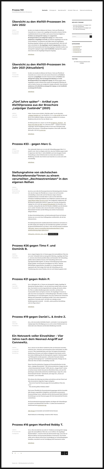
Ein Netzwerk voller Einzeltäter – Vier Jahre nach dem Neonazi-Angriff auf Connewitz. (37, 339)
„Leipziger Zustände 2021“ (34, 115)
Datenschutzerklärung (86, 10)
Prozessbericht (15, 33)
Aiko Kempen (31, 411)
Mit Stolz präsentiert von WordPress (26, 463)
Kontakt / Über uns (73, 10)
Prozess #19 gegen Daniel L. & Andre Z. (39, 316)
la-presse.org (42, 130)
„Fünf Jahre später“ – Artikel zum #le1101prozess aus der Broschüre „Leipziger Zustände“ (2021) (35, 105)
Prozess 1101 (18, 10)
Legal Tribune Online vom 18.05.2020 (38, 200)
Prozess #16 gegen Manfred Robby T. (37, 424)
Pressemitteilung (16, 191)
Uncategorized (15, 351)
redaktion (14, 30)
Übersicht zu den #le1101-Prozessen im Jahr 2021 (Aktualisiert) (38, 66)
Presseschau (14, 117)
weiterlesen (31, 54)
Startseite (45, 10)
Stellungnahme (15, 192)
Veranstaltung (15, 353)
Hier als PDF (57, 115)
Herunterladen (53, 234)
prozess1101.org (42, 405)
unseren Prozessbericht (49, 204)
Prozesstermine (76, 50)
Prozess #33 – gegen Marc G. (32, 144)
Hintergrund (52, 10)
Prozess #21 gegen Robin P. (31, 279)
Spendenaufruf (62, 10)
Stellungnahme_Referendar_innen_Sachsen (37, 234)
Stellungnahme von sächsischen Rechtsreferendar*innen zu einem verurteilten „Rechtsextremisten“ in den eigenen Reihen (40, 177)
